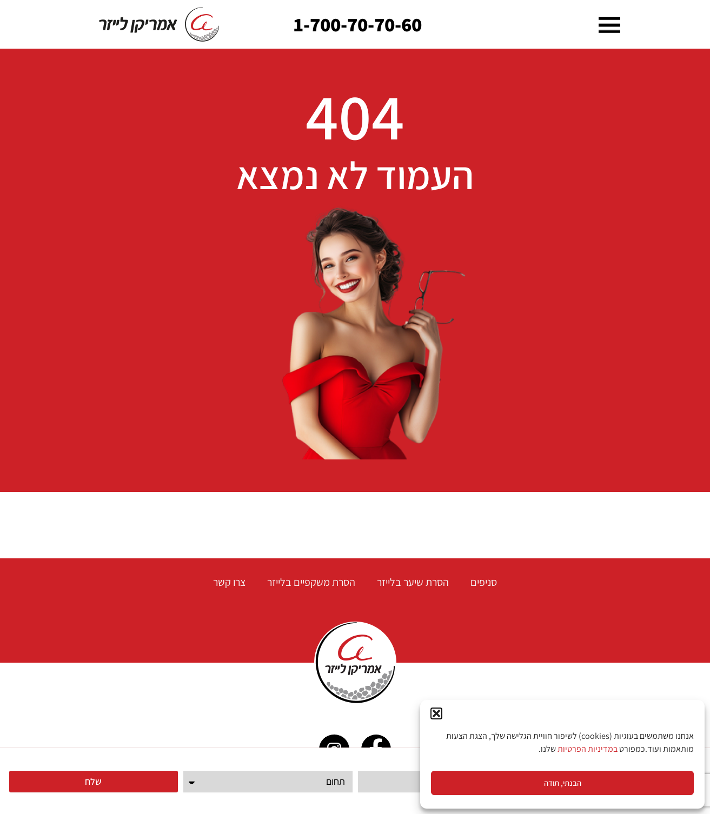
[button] (436, 713)
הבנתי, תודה (562, 783)
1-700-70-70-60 (358, 24)
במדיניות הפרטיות (588, 749)
